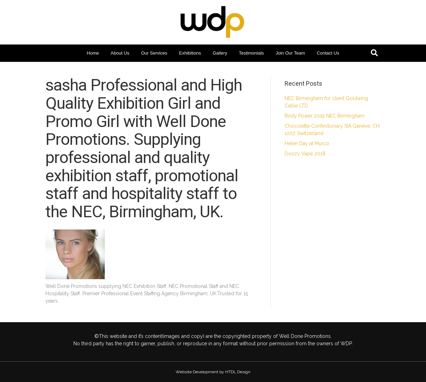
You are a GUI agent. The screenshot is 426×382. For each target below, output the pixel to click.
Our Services (154, 53)
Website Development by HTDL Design (213, 371)
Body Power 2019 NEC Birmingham (325, 116)
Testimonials (251, 53)
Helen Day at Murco (307, 143)
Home (93, 53)
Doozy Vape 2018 (305, 153)
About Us (120, 53)
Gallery (220, 53)
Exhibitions (190, 53)
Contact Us (328, 53)
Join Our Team (290, 53)
